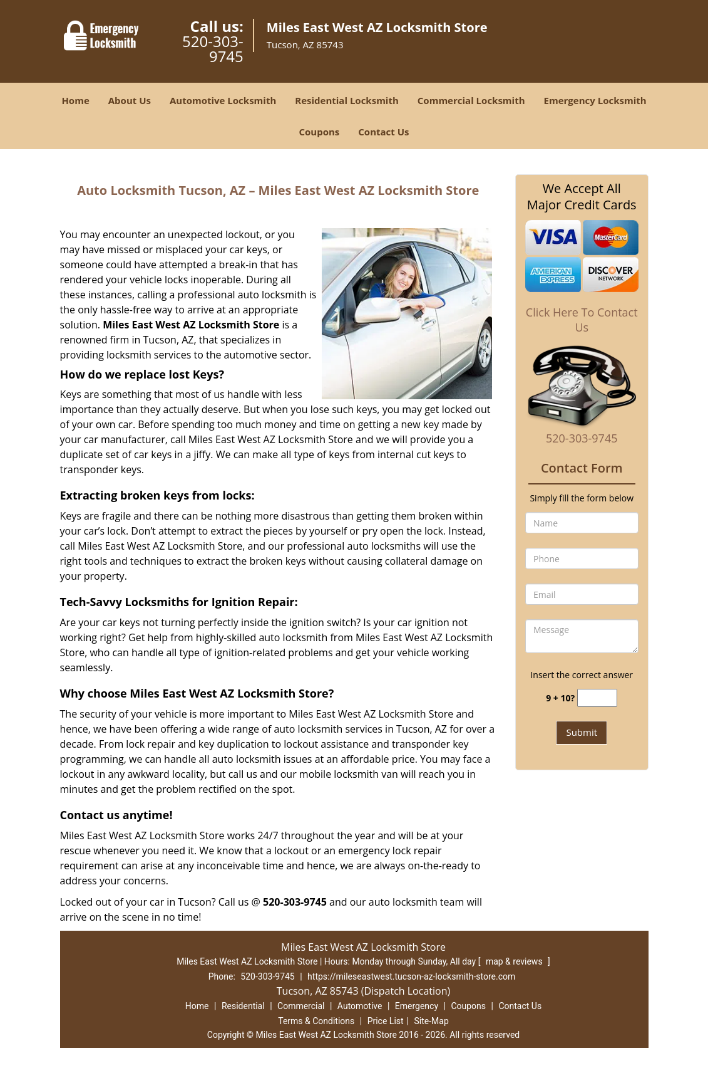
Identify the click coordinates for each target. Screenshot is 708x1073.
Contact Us (383, 131)
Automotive (359, 1006)
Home (75, 100)
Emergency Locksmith (595, 100)
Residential (243, 1006)
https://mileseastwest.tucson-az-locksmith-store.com (411, 976)
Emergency (416, 1006)
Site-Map (431, 1021)
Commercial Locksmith (471, 100)
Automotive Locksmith (223, 100)
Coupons (319, 131)
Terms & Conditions (316, 1021)
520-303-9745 (213, 48)
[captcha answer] (597, 698)
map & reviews (515, 961)
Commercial (300, 1006)
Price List (385, 1021)
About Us (129, 100)
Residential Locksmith (347, 100)
